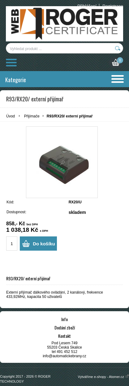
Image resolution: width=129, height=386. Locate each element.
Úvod (10, 116)
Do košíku (44, 243)
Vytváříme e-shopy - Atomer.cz (103, 377)
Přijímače (32, 116)
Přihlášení (87, 6)
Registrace (112, 6)
